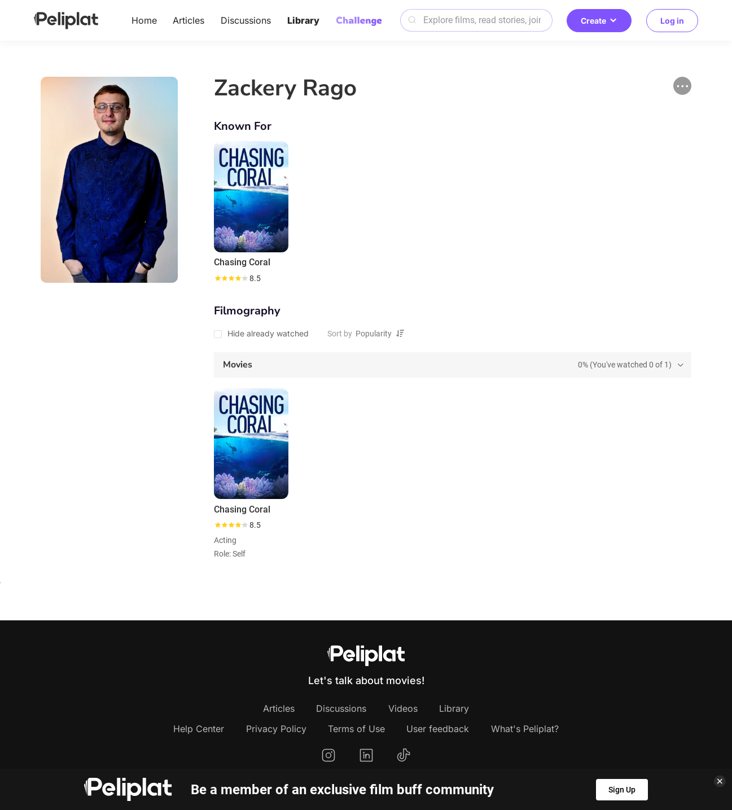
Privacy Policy (276, 728)
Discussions (246, 20)
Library (303, 20)
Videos (403, 708)
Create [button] (599, 20)
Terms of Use (356, 728)
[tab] (452, 364)
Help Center (198, 728)
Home (144, 20)
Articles (188, 20)
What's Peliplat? (525, 728)
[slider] (231, 278)
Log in (672, 20)
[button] (682, 86)
